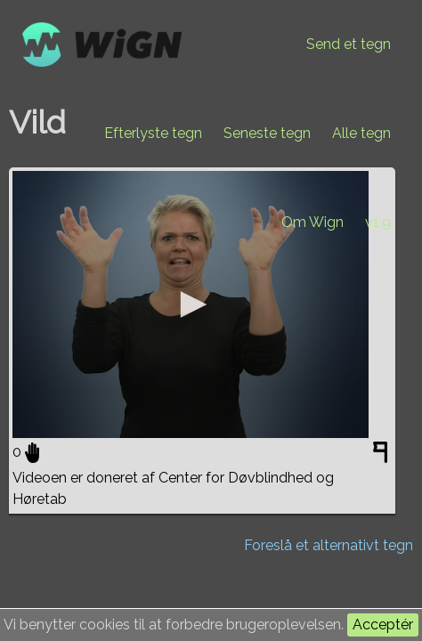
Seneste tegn (267, 133)
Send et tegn (348, 44)
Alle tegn (361, 133)
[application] (190, 304)
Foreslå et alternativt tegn (328, 545)
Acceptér (383, 624)
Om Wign (312, 222)
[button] (190, 304)
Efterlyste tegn (153, 133)
